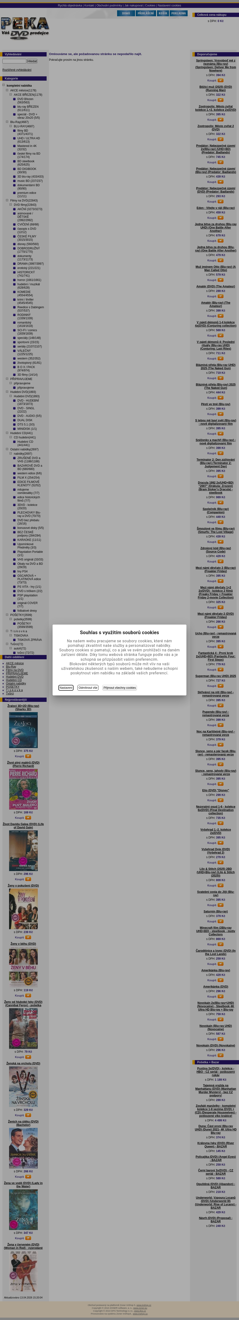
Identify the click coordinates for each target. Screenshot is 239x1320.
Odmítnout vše (88, 687)
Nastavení (66, 687)
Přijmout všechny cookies (119, 687)
